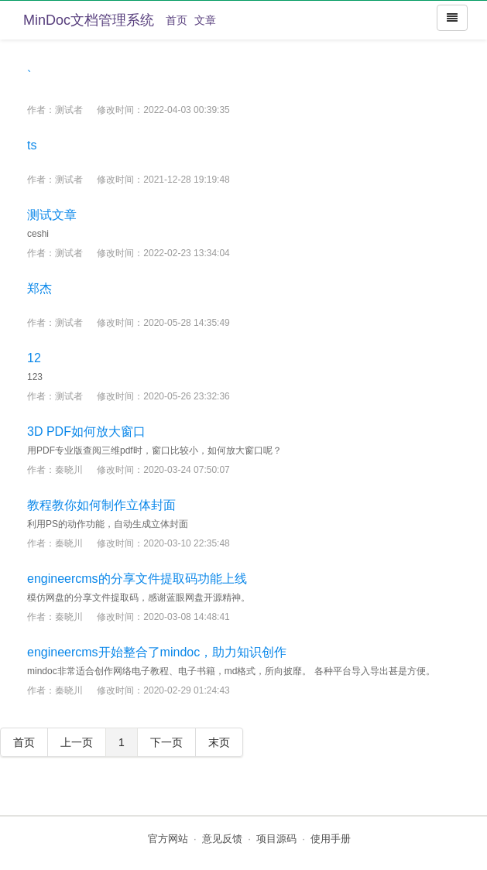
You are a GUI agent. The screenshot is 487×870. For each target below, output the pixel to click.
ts (31, 145)
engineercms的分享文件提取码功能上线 (137, 578)
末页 (219, 742)
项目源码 (276, 838)
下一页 (166, 742)
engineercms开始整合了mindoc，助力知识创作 (156, 652)
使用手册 (330, 838)
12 (34, 358)
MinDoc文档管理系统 (88, 20)
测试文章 (52, 214)
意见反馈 (222, 838)
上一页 (76, 742)
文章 (205, 20)
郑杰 (39, 288)
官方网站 (168, 838)
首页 (176, 20)
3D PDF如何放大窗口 (86, 431)
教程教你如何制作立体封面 (101, 505)
